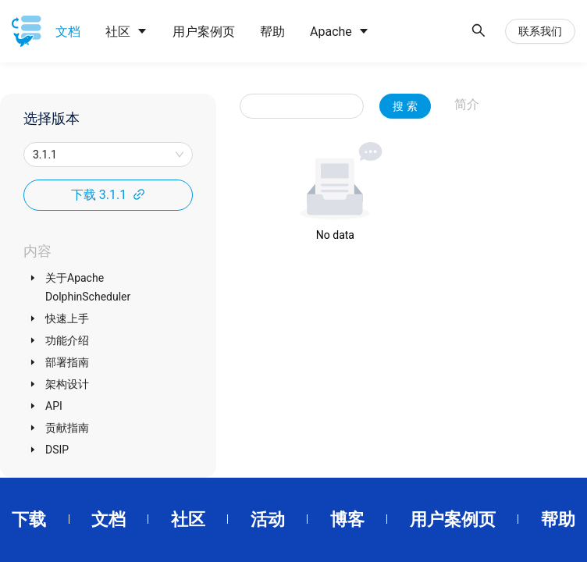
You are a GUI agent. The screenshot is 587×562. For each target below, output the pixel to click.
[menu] (253, 31)
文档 (108, 519)
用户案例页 (453, 519)
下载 (29, 519)
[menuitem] (68, 32)
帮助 (558, 519)
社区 (188, 519)
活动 (268, 519)
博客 (347, 519)
